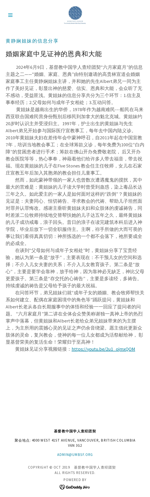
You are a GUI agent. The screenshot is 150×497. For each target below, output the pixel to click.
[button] (16, 15)
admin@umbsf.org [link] (75, 454)
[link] (75, 15)
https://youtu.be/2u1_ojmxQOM (103, 349)
